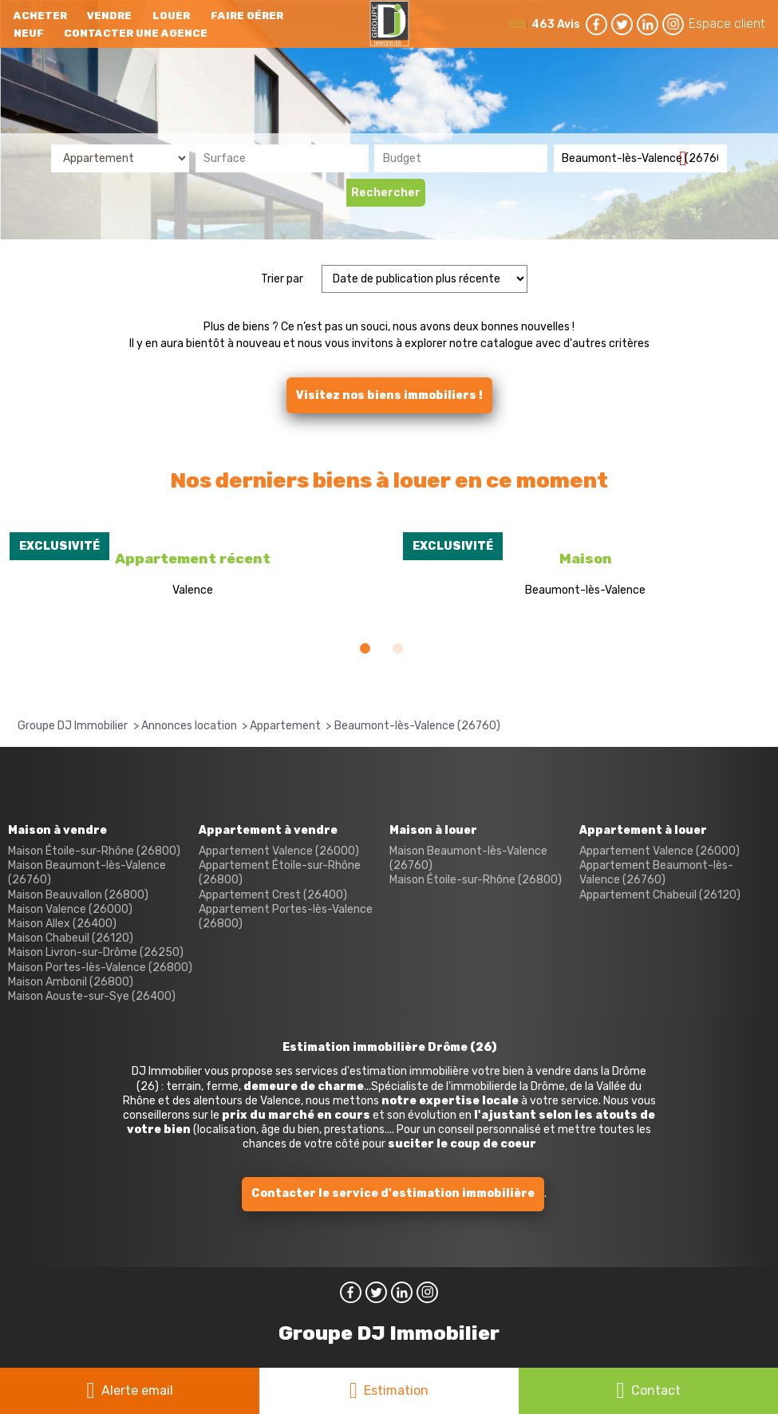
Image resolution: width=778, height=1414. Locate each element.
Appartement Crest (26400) (273, 895)
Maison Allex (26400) (62, 923)
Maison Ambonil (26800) (70, 982)
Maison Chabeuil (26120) (70, 938)
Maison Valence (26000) (70, 909)
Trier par (282, 279)
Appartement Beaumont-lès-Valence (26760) (656, 873)
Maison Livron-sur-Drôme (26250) (96, 952)
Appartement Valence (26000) (279, 851)
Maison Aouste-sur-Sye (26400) (92, 996)
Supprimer (689, 158)
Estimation (396, 1390)
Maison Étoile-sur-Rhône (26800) (94, 851)
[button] (365, 648)
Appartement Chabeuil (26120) (659, 895)
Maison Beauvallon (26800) (78, 895)
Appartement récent (193, 559)
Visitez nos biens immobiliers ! (389, 395)
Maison (585, 559)
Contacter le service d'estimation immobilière (393, 1193)
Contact (656, 1390)
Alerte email (137, 1390)
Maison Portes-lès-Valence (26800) (100, 967)
